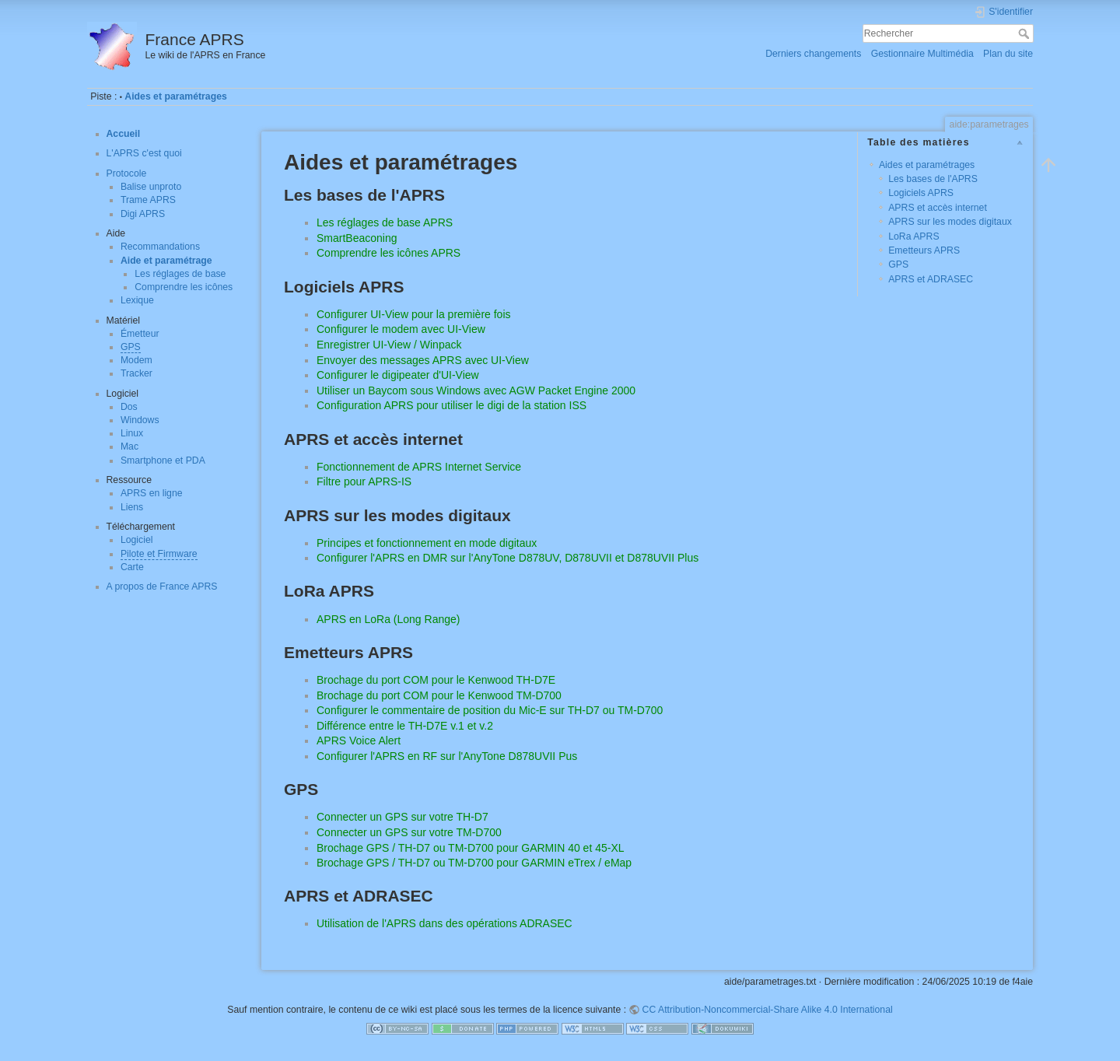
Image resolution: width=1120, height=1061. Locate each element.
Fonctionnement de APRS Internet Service (419, 466)
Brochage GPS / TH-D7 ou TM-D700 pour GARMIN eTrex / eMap (474, 862)
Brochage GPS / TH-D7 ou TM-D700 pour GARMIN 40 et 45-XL (471, 848)
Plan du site (1008, 53)
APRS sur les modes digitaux (950, 221)
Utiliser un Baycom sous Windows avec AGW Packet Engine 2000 (476, 390)
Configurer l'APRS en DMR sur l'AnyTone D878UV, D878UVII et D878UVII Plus (507, 558)
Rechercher (1025, 33)
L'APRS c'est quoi (144, 153)
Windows (140, 420)
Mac (129, 446)
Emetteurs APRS (924, 250)
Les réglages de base (180, 273)
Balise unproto (151, 186)
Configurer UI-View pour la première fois (414, 314)
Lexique (137, 300)
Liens (132, 507)
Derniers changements (813, 53)
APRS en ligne (152, 493)
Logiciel (137, 539)
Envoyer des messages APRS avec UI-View (423, 360)
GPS (131, 346)
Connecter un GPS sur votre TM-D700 (409, 832)
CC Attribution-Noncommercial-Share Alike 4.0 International (767, 1009)
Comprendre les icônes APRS (388, 253)
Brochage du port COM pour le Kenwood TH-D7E (436, 680)
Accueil (124, 133)
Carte (132, 567)
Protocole (127, 173)
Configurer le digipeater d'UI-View (398, 375)
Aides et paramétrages (175, 96)
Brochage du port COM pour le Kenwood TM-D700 (439, 695)
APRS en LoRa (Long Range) (388, 619)
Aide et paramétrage (166, 260)
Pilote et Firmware (159, 553)
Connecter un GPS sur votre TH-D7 (402, 817)
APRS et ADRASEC (930, 279)
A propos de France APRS (162, 586)
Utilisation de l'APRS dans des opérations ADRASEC (444, 923)
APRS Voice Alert (359, 740)
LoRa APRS (913, 236)
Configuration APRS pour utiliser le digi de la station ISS (451, 405)
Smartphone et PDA (163, 460)
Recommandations (160, 246)
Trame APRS (148, 199)
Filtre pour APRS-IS (364, 481)
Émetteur (140, 333)
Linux (132, 433)
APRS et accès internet (937, 207)
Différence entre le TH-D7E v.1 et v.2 (405, 726)
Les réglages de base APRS (385, 222)
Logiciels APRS (921, 192)
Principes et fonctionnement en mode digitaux (427, 543)
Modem (136, 360)
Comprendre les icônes (184, 287)
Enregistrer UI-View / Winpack (389, 344)
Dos (129, 406)
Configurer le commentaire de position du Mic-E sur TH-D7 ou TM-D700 (490, 710)
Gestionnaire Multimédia (922, 53)
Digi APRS (143, 213)
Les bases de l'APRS (933, 178)
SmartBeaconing (357, 238)
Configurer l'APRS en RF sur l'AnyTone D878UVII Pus (447, 756)
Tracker (136, 373)
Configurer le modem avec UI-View (401, 329)
